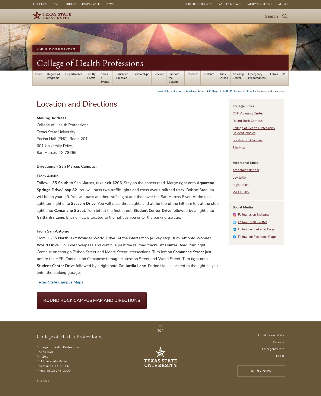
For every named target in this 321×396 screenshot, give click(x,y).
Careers (278, 342)
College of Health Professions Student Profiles (254, 130)
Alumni (283, 4)
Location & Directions (248, 140)
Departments (73, 74)
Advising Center (238, 76)
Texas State (163, 91)
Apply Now (261, 371)
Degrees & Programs (53, 76)
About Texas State (271, 335)
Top (160, 328)
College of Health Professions (90, 63)
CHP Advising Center (248, 113)
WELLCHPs (241, 192)
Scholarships (141, 74)
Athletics (39, 4)
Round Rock (91, 4)
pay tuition (240, 177)
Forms (274, 74)
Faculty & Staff (229, 4)
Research (192, 74)
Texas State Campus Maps (60, 282)
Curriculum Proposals (121, 76)
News (110, 4)
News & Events (105, 78)
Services (159, 74)
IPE (284, 74)
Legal (280, 356)
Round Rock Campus (248, 121)
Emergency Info (273, 349)
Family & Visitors (259, 4)
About (38, 74)
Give (56, 4)
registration (241, 185)
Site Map (239, 148)
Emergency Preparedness (257, 76)
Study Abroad (223, 76)
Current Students (198, 4)
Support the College (174, 78)
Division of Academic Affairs (56, 49)
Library (70, 4)
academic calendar (246, 170)
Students (208, 74)
